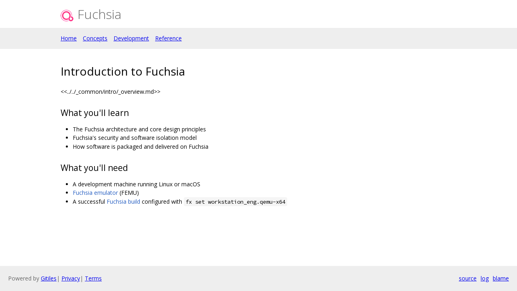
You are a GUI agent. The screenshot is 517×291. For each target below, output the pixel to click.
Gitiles (49, 278)
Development (131, 38)
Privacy (70, 278)
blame (501, 278)
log (485, 278)
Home (69, 38)
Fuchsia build (123, 201)
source (468, 278)
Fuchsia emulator (95, 192)
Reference (168, 38)
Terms (93, 278)
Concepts (95, 38)
